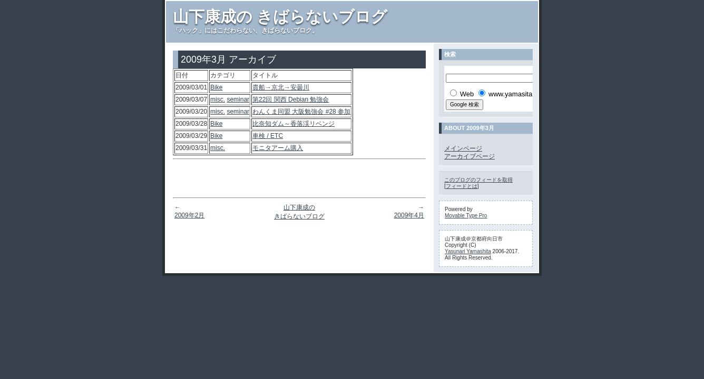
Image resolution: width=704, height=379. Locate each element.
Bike (216, 87)
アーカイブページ (469, 156)
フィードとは (461, 186)
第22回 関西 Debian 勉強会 (290, 99)
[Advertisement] (299, 178)
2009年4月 (409, 215)
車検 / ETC (267, 135)
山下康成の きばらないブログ (280, 16)
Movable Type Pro (466, 215)
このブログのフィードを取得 (478, 180)
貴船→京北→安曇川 (280, 87)
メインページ (463, 148)
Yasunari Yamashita (468, 251)
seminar (238, 99)
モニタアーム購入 (277, 148)
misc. (217, 99)
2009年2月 (189, 215)
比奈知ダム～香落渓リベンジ (293, 123)
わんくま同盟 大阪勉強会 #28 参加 (301, 111)
